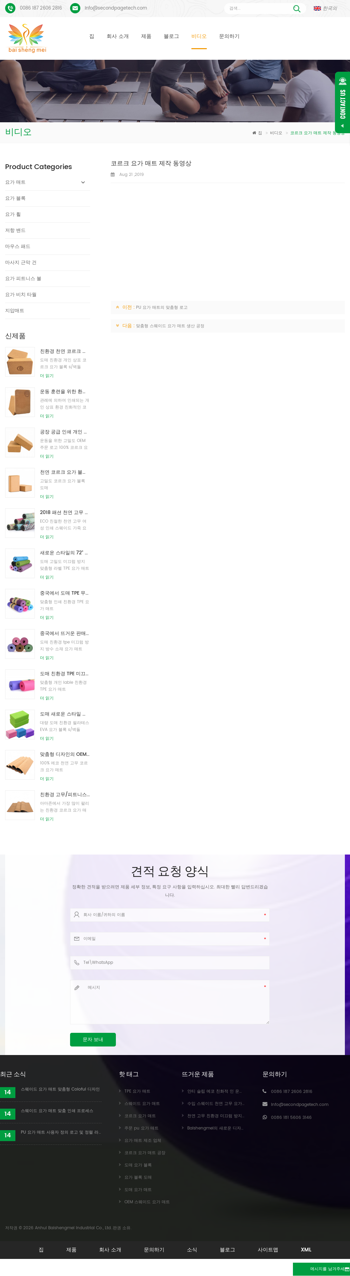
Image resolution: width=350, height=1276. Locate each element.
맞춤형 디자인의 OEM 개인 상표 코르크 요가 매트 (65, 754)
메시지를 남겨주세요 (313, 1269)
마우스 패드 (17, 246)
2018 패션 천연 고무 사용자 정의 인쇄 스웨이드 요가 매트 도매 (65, 512)
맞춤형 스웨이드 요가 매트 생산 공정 (170, 326)
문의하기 (229, 36)
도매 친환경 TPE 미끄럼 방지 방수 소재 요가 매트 (65, 674)
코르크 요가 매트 (140, 1116)
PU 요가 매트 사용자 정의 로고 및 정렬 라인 (61, 1132)
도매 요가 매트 (138, 1190)
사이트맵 (304, 1250)
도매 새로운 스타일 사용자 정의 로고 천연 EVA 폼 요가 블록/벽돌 (65, 714)
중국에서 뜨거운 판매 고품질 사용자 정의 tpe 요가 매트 (65, 633)
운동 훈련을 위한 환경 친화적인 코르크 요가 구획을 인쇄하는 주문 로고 (65, 392)
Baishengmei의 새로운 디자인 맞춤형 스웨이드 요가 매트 (241, 1128)
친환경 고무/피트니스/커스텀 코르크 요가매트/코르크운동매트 (65, 795)
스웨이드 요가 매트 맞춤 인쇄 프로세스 (57, 1111)
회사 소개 (118, 36)
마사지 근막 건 (21, 262)
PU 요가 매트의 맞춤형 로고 (162, 307)
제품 (146, 36)
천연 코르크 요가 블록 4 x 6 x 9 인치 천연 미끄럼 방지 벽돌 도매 (65, 472)
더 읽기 (47, 376)
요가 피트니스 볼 (23, 278)
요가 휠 (13, 214)
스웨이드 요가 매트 (142, 1103)
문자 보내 (93, 1039)
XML (175, 1260)
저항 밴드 (15, 230)
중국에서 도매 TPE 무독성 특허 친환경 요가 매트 (65, 593)
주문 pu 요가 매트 (141, 1128)
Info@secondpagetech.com (116, 8)
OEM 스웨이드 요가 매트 (147, 1202)
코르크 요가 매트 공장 (144, 1153)
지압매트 (14, 311)
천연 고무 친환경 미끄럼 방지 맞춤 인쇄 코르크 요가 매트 (240, 1116)
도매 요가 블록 (138, 1165)
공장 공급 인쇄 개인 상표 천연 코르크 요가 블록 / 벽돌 (65, 432)
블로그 (171, 36)
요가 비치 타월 (21, 295)
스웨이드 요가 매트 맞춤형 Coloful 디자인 (60, 1089)
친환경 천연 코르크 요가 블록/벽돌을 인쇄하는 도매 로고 (65, 351)
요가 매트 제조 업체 (142, 1140)
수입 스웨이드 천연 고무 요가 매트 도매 (224, 1103)
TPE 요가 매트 (137, 1091)
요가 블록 (15, 198)
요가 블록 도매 (138, 1177)
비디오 (199, 36)
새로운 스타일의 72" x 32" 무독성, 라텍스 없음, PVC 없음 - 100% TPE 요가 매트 (65, 553)
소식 (215, 1250)
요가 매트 (15, 182)
